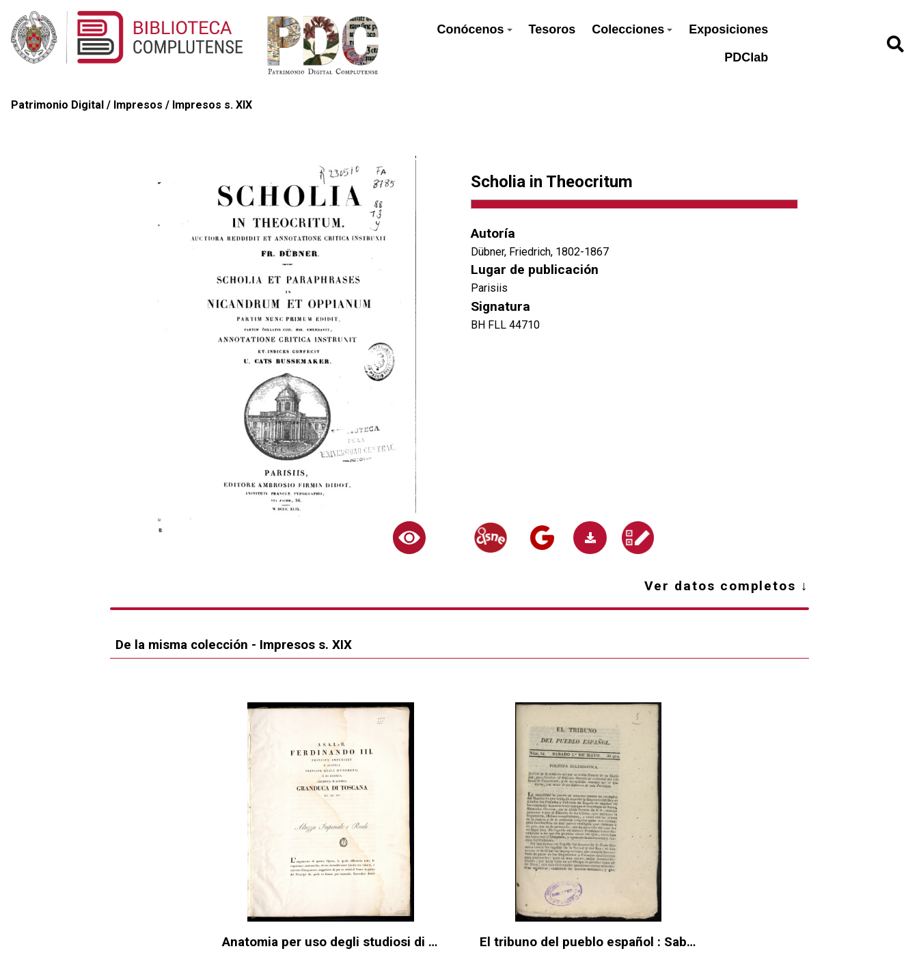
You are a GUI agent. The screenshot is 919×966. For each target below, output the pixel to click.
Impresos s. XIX (212, 104)
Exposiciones (728, 29)
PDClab (746, 57)
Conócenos (474, 29)
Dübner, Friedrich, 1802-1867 (540, 251)
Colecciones (632, 29)
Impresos (138, 104)
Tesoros (552, 29)
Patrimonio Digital (57, 104)
